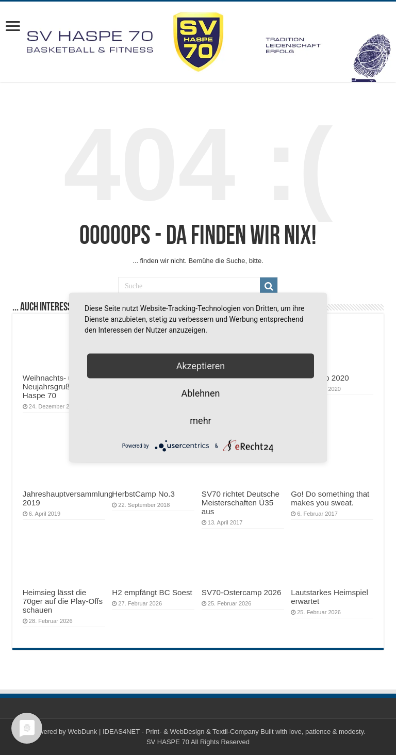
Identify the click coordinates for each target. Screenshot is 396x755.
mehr (200, 420)
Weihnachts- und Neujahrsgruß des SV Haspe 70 (60, 386)
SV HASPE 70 (167, 742)
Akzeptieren (200, 365)
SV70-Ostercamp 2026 (242, 592)
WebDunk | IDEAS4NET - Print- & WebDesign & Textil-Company (163, 731)
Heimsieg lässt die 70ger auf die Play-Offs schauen (63, 601)
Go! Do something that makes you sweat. (330, 498)
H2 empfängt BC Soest (152, 592)
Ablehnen (200, 393)
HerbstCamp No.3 (143, 493)
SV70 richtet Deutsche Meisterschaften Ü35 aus (240, 502)
